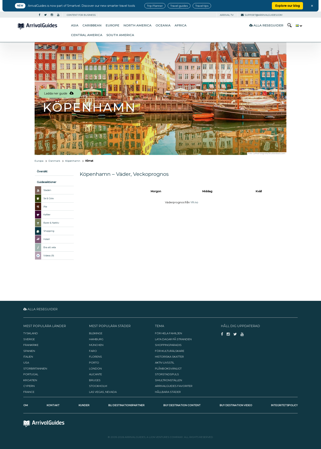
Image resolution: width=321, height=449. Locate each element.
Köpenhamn (72, 160)
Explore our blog (287, 6)
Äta (45, 206)
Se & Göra (48, 198)
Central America (86, 35)
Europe (112, 25)
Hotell (46, 239)
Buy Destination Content (182, 405)
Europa (39, 160)
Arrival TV (227, 15)
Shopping (48, 231)
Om (25, 405)
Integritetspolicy (284, 405)
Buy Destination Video (236, 405)
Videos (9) (48, 255)
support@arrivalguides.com (261, 15)
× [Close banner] (312, 6)
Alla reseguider (266, 25)
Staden (47, 190)
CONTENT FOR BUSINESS (81, 15)
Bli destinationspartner (126, 405)
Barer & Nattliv (51, 222)
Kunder (84, 405)
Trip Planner (155, 5)
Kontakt (53, 405)
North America (137, 25)
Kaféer (46, 214)
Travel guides (179, 5)
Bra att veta (49, 247)
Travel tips (201, 5)
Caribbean (92, 25)
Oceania (163, 25)
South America (120, 35)
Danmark (54, 160)
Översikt (42, 171)
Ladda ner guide (58, 93)
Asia (74, 25)
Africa (180, 25)
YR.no (194, 202)
